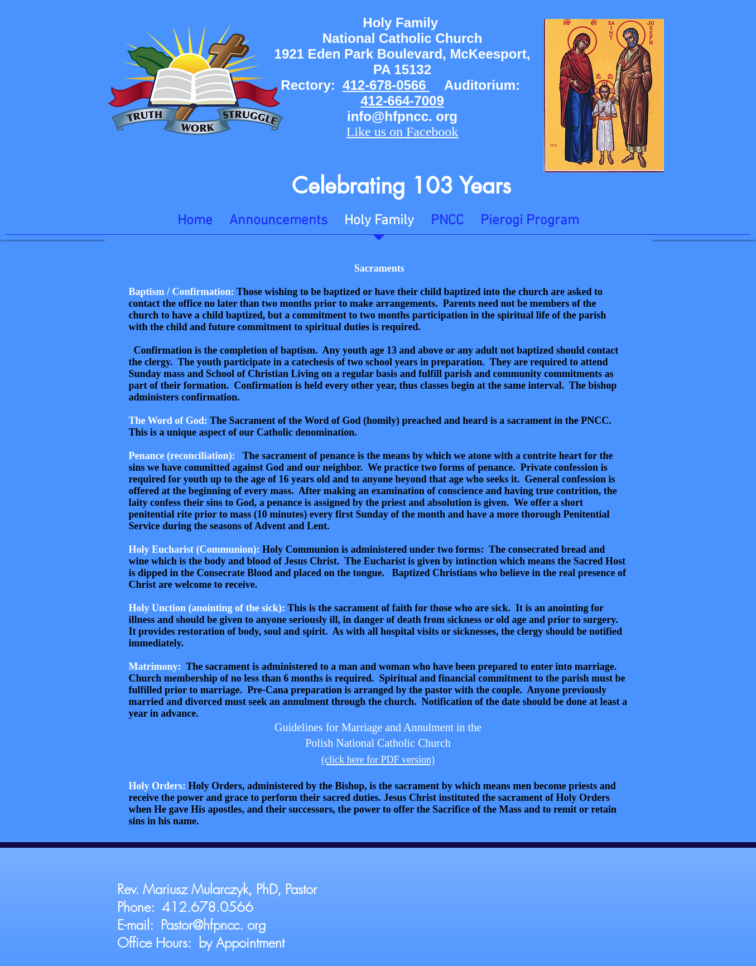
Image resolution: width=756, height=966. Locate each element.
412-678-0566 (386, 85)
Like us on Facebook (402, 131)
